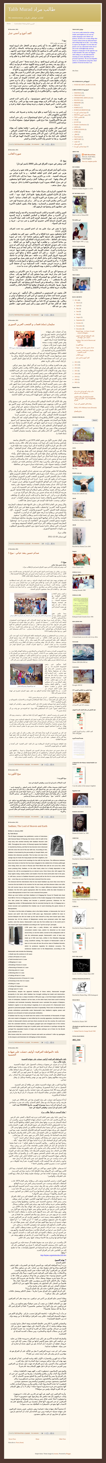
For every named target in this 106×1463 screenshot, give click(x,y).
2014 (76, 368)
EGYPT (76, 122)
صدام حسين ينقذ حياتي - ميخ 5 (23, 553)
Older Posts (62, 1439)
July (77, 314)
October (78, 323)
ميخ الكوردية (14, 774)
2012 (76, 362)
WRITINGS (77, 93)
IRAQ (76, 105)
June (77, 311)
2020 (76, 379)
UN (75, 120)
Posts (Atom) (20, 1442)
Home (9, 23)
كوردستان (77, 144)
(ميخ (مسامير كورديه (80, 112)
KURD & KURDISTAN (81, 110)
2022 (76, 382)
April (78, 305)
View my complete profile (89, 161)
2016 (76, 373)
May (77, 308)
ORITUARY (78, 139)
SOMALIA (77, 107)
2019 (76, 376)
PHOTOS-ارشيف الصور (81, 115)
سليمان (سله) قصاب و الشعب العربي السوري (31, 324)
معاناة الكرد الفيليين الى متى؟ (83, 404)
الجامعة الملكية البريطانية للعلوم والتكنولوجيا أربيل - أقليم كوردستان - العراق (85, 398)
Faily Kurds (77, 137)
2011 (76, 300)
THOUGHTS (78, 95)
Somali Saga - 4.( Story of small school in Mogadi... (85, 332)
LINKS (76, 132)
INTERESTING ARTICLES (82, 98)
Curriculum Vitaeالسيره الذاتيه (24, 24)
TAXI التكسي (78, 117)
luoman (56, 1453)
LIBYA (76, 127)
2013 (76, 365)
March (78, 303)
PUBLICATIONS (79, 129)
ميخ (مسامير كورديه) (80, 146)
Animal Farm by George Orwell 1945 (85, 1031)
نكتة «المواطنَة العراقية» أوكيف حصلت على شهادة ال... (85, 336)
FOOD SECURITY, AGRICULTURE (85, 85)
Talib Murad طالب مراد (31, 9)
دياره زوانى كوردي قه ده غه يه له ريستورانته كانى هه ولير (84, 392)
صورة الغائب (14, 153)
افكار (75, 134)
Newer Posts (12, 1439)
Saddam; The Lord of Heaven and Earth (27, 826)
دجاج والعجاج (78, 411)
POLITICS (77, 100)
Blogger (68, 1453)
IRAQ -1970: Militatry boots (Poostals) (85, 407)
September (79, 320)
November (79, 326)
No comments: (36, 144)
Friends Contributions (80, 124)
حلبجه (76, 141)
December (79, 329)
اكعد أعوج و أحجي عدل (20, 33)
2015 (76, 371)
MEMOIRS (77, 103)
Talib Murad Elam (89, 154)
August (78, 317)
